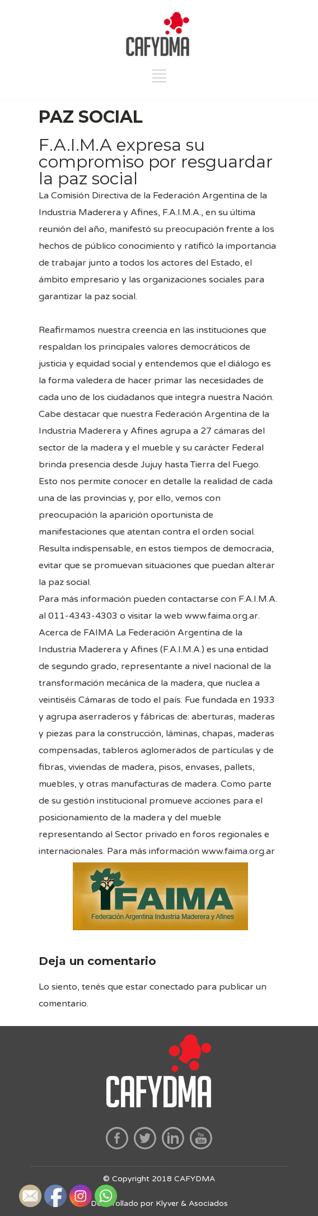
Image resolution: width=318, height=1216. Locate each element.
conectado (171, 986)
